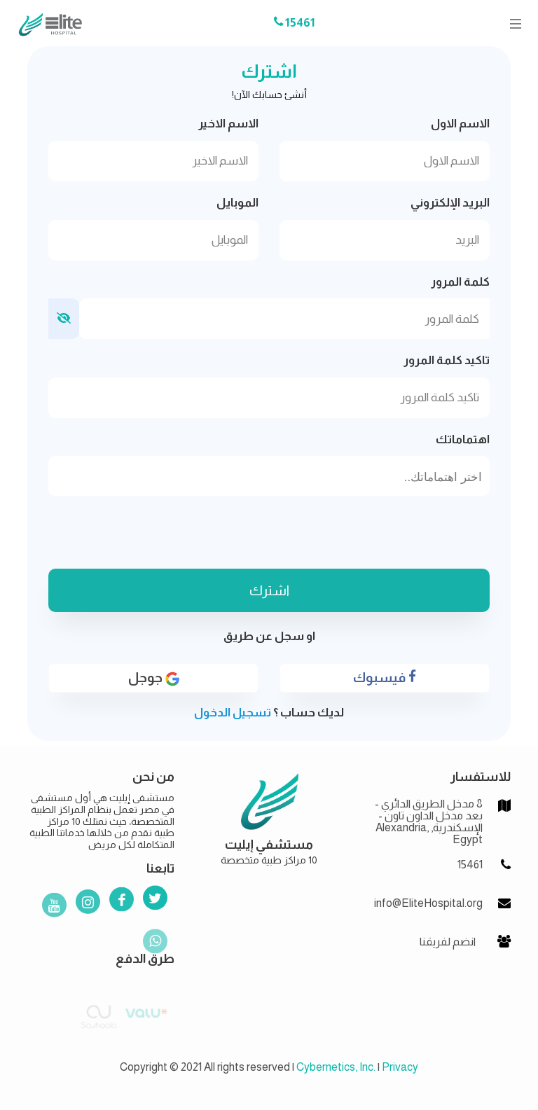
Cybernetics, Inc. (335, 1067)
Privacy (400, 1067)
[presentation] (269, 534)
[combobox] (269, 476)
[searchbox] (269, 477)
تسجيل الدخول (232, 712)
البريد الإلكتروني (450, 202)
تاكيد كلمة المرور (447, 360)
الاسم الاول (460, 123)
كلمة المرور (460, 282)
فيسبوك (384, 683)
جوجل (153, 684)
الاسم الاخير (228, 123)
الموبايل (237, 202)
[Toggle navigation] (511, 23)
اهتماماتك (463, 439)
